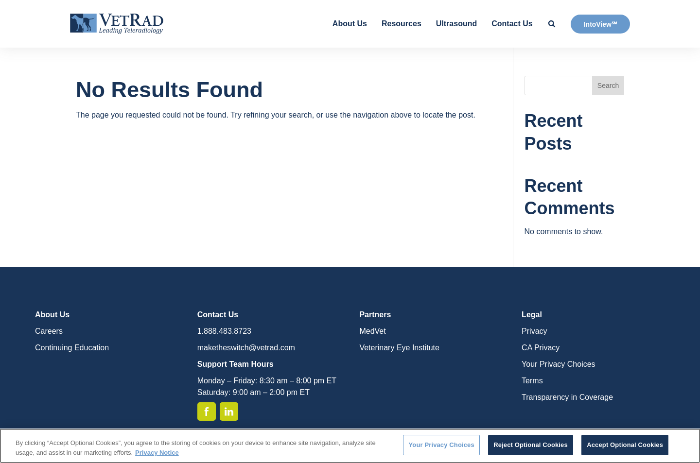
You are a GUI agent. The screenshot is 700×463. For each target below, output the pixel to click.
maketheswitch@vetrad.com (246, 347)
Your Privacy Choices (558, 364)
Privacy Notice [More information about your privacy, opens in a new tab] (157, 452)
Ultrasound (456, 23)
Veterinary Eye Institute (399, 347)
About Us (349, 23)
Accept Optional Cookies (625, 444)
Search (608, 85)
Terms (532, 381)
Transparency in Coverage (567, 397)
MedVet (372, 331)
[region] (350, 446)
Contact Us (511, 23)
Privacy (534, 331)
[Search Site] (551, 24)
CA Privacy (541, 347)
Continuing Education (72, 347)
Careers (49, 331)
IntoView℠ (600, 24)
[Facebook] (206, 411)
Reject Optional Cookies (530, 444)
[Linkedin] (229, 411)
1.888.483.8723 (224, 331)
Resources (401, 23)
